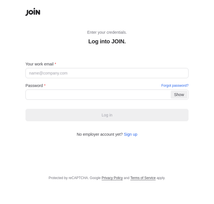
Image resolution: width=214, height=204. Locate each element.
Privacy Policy (112, 178)
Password (107, 85)
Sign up (130, 134)
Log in (107, 115)
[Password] (107, 95)
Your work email (40, 64)
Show (179, 94)
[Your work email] (107, 73)
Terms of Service (142, 178)
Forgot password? (175, 86)
